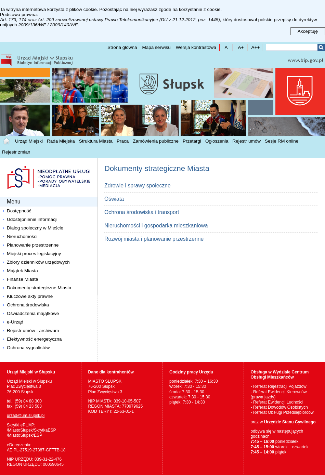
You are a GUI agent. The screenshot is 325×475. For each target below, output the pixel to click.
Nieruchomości (22, 236)
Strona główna (122, 47)
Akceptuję (308, 31)
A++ (254, 47)
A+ (239, 47)
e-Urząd (15, 322)
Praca (123, 141)
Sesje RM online (281, 141)
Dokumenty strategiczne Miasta (39, 287)
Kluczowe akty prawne (30, 296)
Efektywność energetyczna (34, 339)
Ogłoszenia (217, 141)
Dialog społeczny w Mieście (35, 227)
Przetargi (192, 141)
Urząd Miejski (29, 141)
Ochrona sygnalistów (28, 347)
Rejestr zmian (16, 152)
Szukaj (321, 47)
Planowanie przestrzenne (33, 245)
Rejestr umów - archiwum (33, 330)
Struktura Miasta (96, 141)
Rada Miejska (61, 141)
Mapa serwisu (156, 47)
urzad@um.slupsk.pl (25, 415)
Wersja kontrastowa (196, 47)
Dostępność (19, 210)
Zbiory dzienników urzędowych (38, 262)
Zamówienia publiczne (156, 141)
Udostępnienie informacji (32, 219)
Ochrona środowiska (28, 304)
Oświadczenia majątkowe (33, 313)
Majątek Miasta (22, 270)
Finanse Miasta (22, 279)
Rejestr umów (247, 141)
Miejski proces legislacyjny (34, 253)
